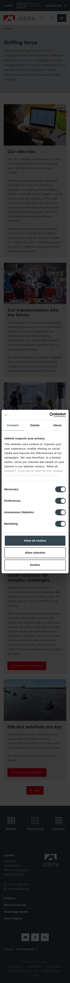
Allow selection (35, 552)
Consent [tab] (12, 425)
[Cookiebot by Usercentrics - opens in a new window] (50, 415)
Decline (35, 564)
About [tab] (57, 425)
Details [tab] (35, 425)
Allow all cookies (35, 540)
